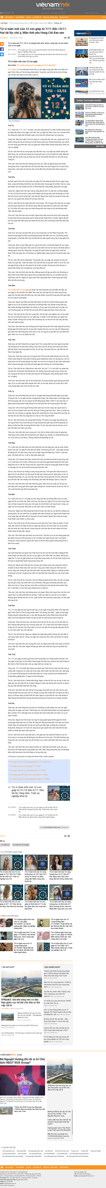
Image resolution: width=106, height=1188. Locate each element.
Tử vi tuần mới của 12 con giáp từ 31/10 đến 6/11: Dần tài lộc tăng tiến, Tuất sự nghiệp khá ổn (28, 792)
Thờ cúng (13, 23)
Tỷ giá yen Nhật (95, 1151)
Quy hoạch (9, 17)
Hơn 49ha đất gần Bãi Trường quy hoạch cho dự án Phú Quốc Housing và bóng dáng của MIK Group (94, 140)
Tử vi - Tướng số (55, 23)
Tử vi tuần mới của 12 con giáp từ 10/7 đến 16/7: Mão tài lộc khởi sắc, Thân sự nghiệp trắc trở (10, 875)
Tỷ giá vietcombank (8, 1153)
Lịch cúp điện (22, 1153)
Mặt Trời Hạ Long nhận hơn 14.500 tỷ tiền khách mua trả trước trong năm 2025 (57, 984)
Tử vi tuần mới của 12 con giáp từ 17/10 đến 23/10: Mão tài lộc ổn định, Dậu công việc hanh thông (38, 816)
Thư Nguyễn (4, 38)
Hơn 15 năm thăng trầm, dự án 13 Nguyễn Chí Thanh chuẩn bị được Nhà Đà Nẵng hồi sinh (57, 1012)
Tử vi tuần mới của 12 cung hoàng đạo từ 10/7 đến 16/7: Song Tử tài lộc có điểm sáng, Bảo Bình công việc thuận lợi (36, 876)
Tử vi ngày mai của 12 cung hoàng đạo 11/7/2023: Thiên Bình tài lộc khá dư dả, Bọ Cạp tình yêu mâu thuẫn (61, 923)
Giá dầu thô (49, 1151)
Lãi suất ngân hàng (35, 1153)
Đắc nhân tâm (41, 23)
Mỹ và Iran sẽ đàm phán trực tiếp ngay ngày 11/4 (97, 82)
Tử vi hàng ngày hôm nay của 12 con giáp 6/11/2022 (28, 775)
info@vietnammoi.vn (10, 1183)
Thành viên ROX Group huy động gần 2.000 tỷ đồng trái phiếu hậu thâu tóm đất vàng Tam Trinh (56, 973)
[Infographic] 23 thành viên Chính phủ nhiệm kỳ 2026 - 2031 (96, 40)
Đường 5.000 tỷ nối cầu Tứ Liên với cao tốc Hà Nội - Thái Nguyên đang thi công (30, 1015)
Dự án (28, 17)
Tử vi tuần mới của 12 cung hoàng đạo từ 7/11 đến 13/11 (30, 762)
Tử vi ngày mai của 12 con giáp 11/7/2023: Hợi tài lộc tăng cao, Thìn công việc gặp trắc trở (25, 935)
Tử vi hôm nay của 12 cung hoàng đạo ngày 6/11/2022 (29, 779)
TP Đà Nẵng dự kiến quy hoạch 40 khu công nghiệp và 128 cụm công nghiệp (56, 1039)
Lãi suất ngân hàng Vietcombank (77, 1156)
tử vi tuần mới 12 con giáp (21, 845)
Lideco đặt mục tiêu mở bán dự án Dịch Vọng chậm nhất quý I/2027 (59, 1122)
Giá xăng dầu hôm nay (35, 1151)
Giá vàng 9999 (21, 1151)
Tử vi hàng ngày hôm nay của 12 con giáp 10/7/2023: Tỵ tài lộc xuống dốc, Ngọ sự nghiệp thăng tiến (24, 923)
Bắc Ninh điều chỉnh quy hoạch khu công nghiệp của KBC (94, 131)
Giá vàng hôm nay (8, 1151)
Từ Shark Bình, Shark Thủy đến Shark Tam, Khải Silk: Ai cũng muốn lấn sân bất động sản (95, 123)
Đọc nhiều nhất (52, 967)
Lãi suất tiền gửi (62, 1153)
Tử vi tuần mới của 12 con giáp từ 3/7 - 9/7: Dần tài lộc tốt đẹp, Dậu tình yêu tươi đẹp (11, 904)
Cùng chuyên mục (10, 916)
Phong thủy (23, 23)
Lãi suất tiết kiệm (49, 1153)
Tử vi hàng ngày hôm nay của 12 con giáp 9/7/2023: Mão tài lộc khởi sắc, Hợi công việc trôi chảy (62, 935)
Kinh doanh (63, 17)
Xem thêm (100, 146)
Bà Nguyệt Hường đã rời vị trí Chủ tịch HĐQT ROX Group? (19, 1025)
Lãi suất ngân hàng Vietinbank (54, 1156)
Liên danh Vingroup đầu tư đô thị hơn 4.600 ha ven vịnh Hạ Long (94, 106)
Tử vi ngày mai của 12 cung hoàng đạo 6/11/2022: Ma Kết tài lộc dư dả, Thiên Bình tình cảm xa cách (42, 55)
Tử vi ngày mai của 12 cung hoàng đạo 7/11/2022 (27, 770)
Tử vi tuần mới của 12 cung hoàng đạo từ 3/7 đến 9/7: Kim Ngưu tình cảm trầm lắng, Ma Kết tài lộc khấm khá (61, 875)
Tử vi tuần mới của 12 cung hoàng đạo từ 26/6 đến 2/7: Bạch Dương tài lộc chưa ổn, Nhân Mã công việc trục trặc (61, 905)
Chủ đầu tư (37, 17)
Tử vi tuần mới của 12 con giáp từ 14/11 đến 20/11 (36, 65)
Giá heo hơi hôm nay (62, 1151)
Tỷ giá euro (75, 1151)
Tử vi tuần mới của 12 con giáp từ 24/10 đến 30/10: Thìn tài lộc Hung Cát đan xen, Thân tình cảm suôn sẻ (38, 809)
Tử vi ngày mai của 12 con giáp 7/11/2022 (24, 766)
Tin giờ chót (8, 967)
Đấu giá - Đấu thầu (50, 17)
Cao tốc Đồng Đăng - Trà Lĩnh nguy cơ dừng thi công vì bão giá (21, 1033)
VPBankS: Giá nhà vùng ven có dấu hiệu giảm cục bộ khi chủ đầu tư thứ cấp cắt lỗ (20, 1002)
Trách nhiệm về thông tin (7, 1185)
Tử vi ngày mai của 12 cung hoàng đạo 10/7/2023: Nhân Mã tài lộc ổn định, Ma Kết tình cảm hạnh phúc (24, 947)
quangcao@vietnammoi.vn (86, 1176)
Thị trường (20, 17)
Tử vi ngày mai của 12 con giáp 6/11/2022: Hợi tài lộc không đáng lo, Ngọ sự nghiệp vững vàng (42, 51)
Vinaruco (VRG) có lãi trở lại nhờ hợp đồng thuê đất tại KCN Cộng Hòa (94, 114)
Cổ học (4, 23)
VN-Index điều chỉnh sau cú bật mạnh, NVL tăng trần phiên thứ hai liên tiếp (96, 71)
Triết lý (31, 23)
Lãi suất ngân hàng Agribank (79, 1153)
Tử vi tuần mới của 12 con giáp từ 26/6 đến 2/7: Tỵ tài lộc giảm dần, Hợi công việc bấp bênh (35, 905)
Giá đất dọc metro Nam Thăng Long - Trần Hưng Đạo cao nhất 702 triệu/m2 (57, 994)
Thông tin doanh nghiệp (88, 100)
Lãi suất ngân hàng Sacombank (12, 1156)
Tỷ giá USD (84, 1151)
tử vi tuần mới (5, 845)
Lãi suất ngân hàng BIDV (34, 1156)
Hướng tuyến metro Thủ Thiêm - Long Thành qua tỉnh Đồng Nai (59, 1129)
